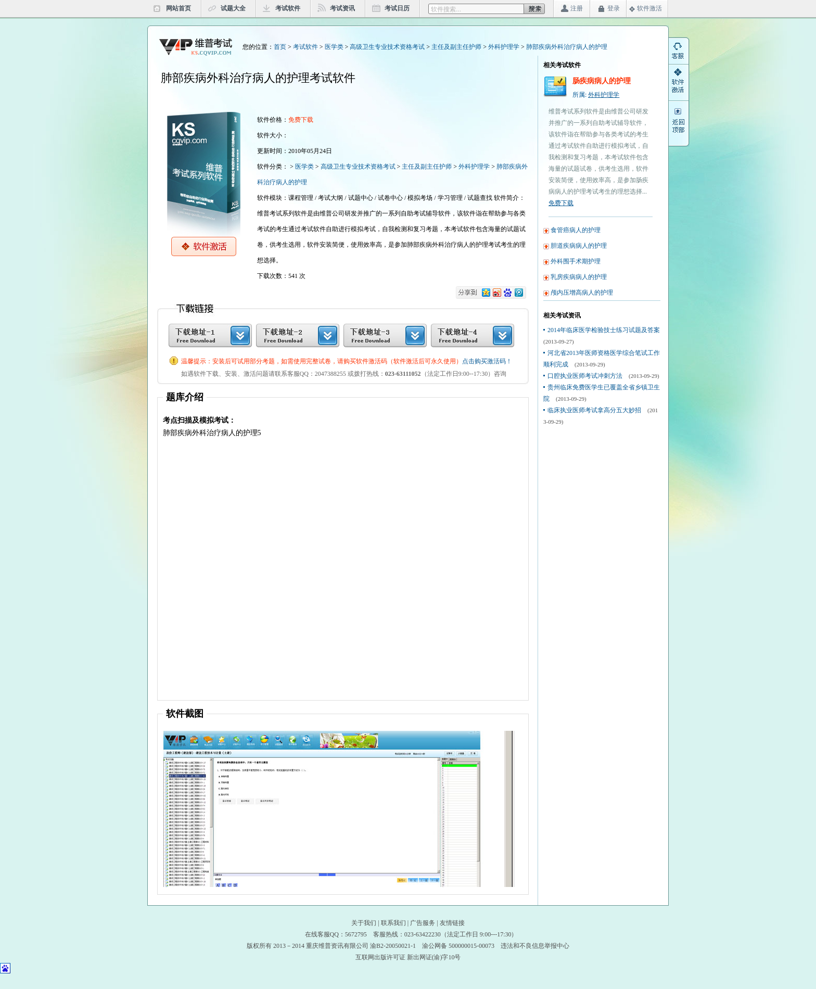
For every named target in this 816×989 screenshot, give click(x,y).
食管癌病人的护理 (576, 230)
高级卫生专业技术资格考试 (387, 46)
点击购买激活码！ (487, 361)
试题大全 (233, 8)
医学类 (334, 46)
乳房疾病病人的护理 (579, 277)
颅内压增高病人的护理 (582, 292)
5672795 (356, 934)
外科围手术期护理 (576, 261)
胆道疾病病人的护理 (579, 245)
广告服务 (422, 923)
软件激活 (649, 8)
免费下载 (561, 203)
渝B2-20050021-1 (393, 945)
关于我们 (363, 923)
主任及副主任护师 (456, 46)
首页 (280, 46)
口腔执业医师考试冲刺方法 (584, 375)
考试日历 (397, 8)
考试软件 (287, 8)
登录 (613, 8)
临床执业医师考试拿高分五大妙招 (594, 410)
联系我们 (393, 923)
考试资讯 (342, 8)
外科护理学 (503, 46)
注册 (576, 8)
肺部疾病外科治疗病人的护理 (566, 46)
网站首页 (178, 8)
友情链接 (452, 923)
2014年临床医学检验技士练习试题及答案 (603, 330)
